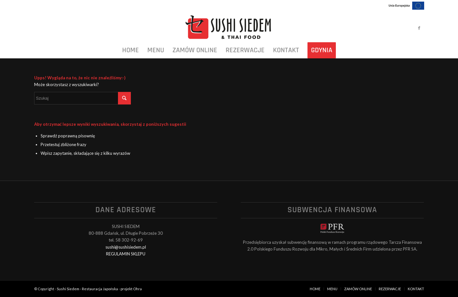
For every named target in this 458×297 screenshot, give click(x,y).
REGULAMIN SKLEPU (125, 253)
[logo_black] (229, 27)
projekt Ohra (131, 289)
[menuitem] (130, 50)
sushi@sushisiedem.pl (125, 247)
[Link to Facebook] (419, 28)
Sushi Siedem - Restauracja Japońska (87, 289)
